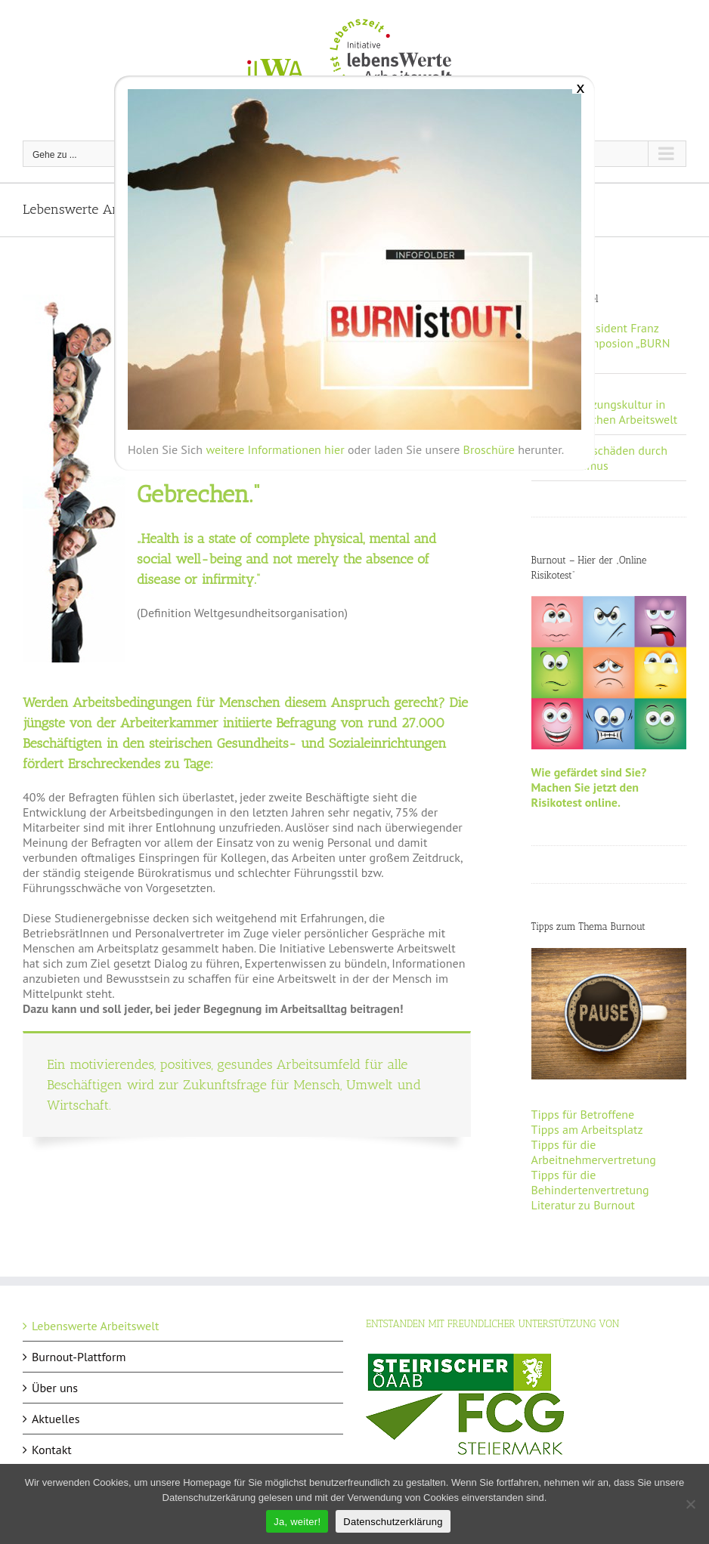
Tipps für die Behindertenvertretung (590, 1182)
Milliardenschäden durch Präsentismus (603, 458)
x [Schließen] (580, 87)
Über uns (55, 1387)
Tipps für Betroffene (583, 1114)
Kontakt (52, 1449)
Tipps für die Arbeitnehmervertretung (593, 1152)
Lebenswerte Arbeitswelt (95, 1325)
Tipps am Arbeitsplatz (587, 1129)
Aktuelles (55, 1418)
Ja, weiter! (297, 1521)
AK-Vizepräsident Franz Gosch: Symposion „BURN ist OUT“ (605, 343)
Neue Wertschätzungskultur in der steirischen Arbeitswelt (609, 404)
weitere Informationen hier (275, 449)
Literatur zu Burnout (583, 1204)
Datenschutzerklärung (392, 1521)
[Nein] (690, 1504)
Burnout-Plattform (78, 1356)
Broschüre (489, 449)
